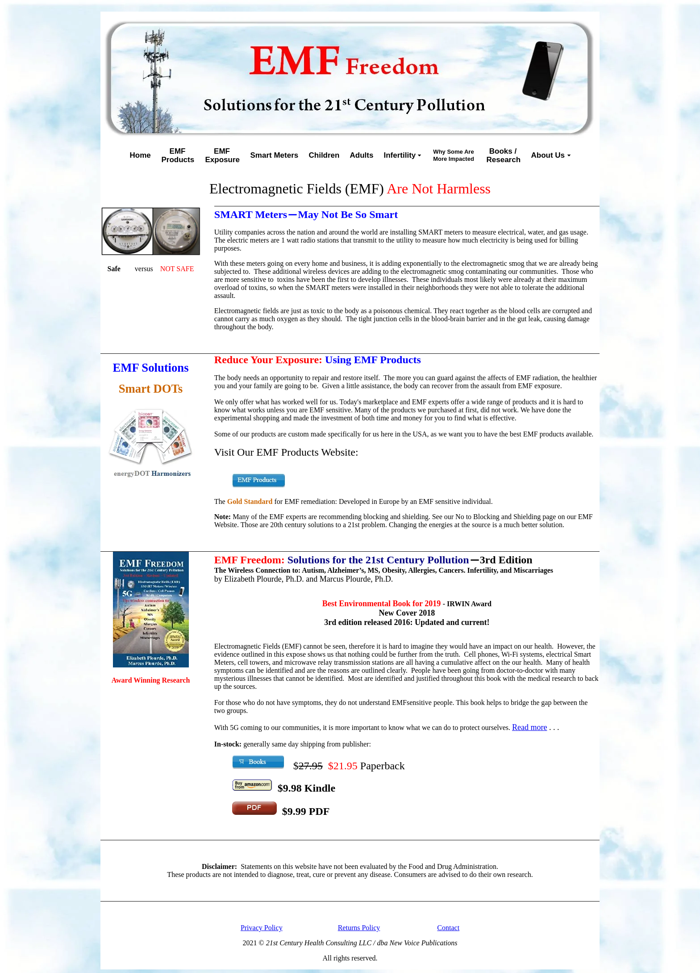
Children (324, 155)
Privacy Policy (262, 927)
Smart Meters (274, 155)
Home (140, 155)
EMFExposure (222, 155)
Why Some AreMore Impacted (453, 155)
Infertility (400, 155)
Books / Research (504, 155)
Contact (448, 927)
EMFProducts (178, 155)
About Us (548, 155)
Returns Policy (359, 927)
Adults (362, 155)
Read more (529, 727)
